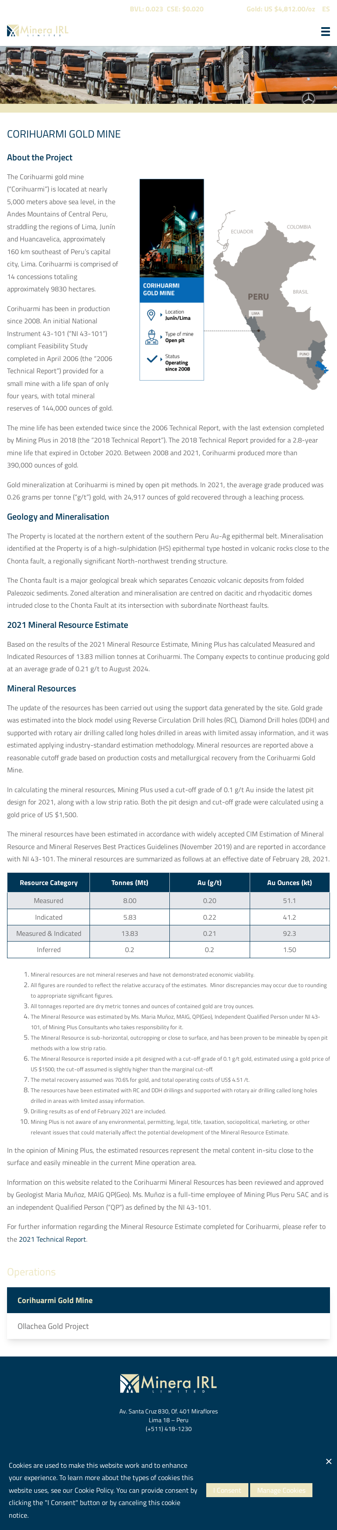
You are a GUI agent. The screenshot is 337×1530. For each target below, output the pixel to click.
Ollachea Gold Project (53, 1326)
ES (326, 9)
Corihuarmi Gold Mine (55, 1300)
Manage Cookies (281, 1490)
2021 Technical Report (52, 1239)
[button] (325, 31)
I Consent (227, 1490)
